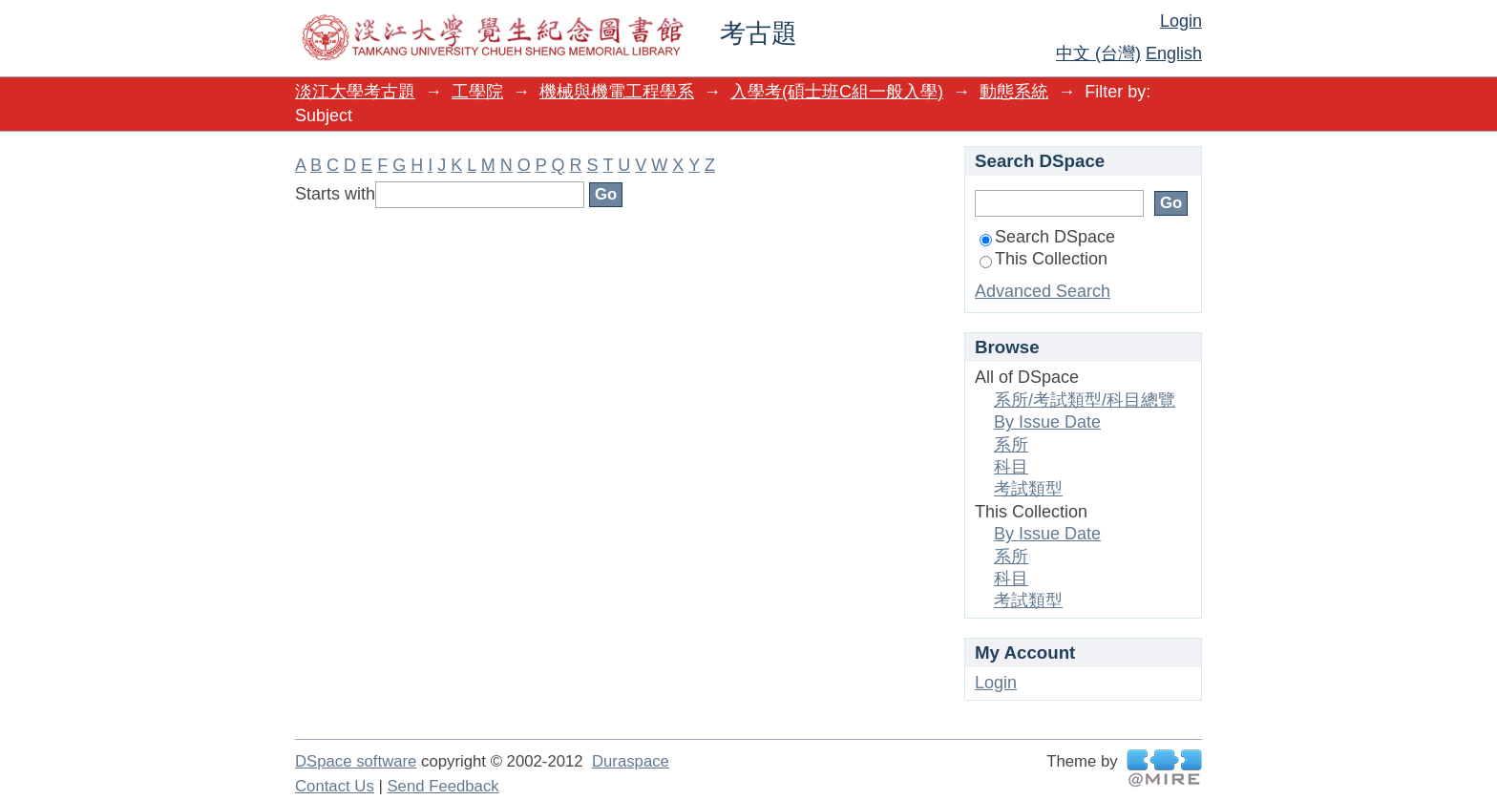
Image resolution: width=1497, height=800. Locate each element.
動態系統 (1014, 91)
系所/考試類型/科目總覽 (1084, 400)
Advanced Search (1042, 291)
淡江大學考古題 (355, 91)
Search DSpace (1047, 236)
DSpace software (355, 761)
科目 (1011, 466)
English (1174, 53)
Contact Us (334, 786)
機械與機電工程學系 (616, 91)
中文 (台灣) (1098, 53)
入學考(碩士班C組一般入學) (836, 91)
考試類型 (1028, 488)
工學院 (477, 91)
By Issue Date (1047, 422)
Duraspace (630, 761)
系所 (1011, 444)
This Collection (1043, 258)
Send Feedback (442, 786)
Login (1181, 21)
